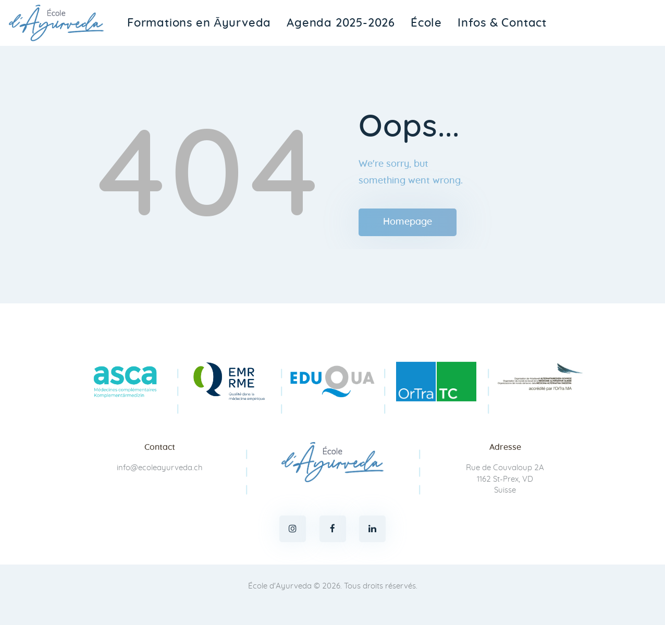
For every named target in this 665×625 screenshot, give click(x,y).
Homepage (407, 222)
